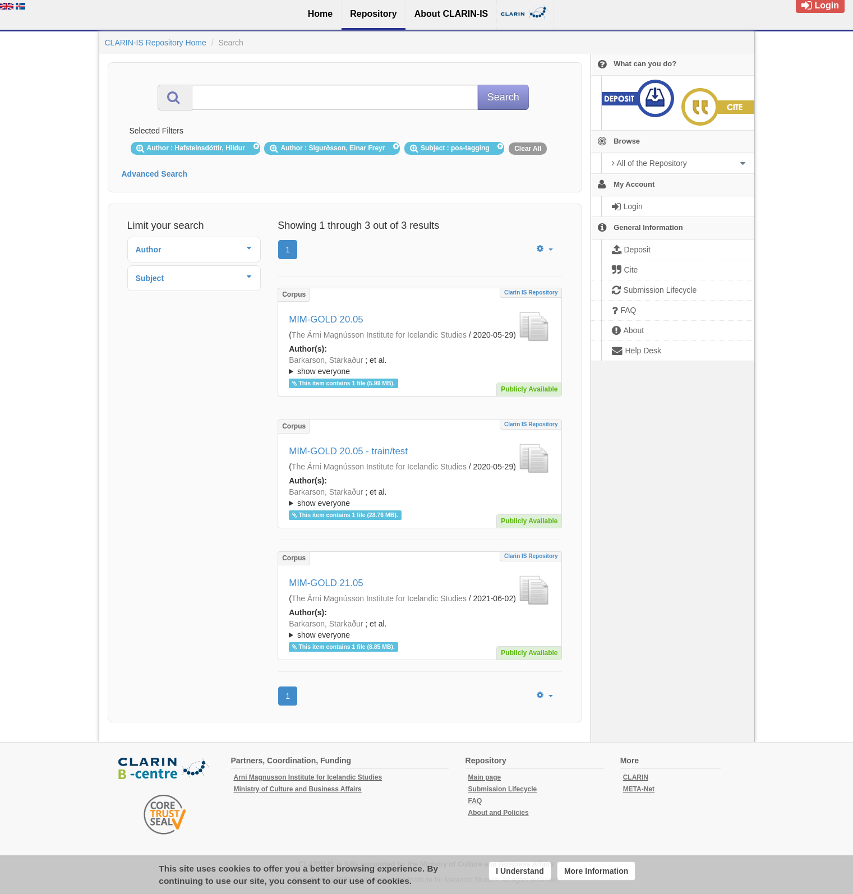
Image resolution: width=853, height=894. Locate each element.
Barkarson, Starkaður (326, 360)
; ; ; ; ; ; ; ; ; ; (420, 629)
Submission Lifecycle (502, 789)
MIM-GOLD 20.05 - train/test (348, 451)
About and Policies (498, 813)
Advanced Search (155, 173)
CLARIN (635, 777)
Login (820, 5)
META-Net (638, 789)
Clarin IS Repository (531, 292)
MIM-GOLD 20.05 (326, 319)
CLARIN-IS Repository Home (155, 42)
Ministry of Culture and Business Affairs (298, 789)
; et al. (420, 366)
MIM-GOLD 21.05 (326, 583)
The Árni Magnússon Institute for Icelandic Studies (379, 334)
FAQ (475, 801)
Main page (484, 777)
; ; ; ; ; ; (420, 365)
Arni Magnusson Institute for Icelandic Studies (308, 777)
